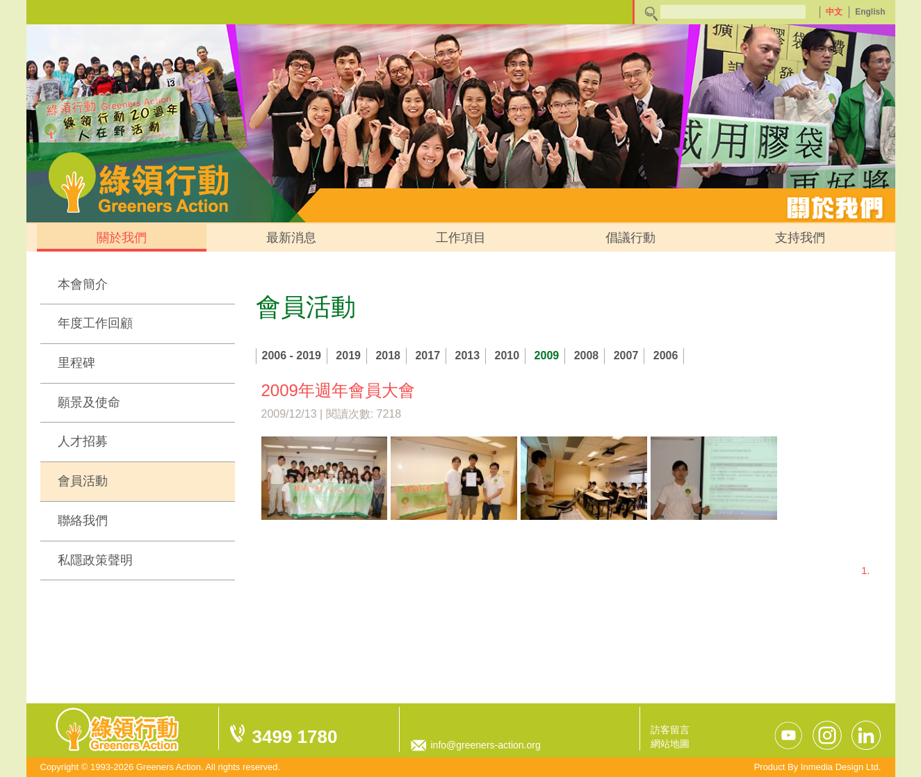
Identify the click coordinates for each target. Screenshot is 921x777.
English (870, 12)
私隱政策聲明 (95, 560)
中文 (834, 12)
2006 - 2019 (291, 355)
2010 (507, 355)
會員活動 (83, 481)
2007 (626, 355)
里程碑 (76, 363)
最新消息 (291, 238)
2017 (427, 355)
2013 (467, 355)
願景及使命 (89, 402)
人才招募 (83, 441)
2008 (586, 355)
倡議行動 (630, 238)
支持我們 (800, 238)
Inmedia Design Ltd (840, 767)
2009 (547, 355)
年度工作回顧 (95, 323)
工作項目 (461, 238)
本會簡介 (83, 284)
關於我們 (122, 238)
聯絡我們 (83, 520)
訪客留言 (670, 729)
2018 (387, 355)
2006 (665, 355)
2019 (348, 355)
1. (865, 570)
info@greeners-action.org (486, 745)
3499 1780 (295, 736)
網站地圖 (670, 743)
